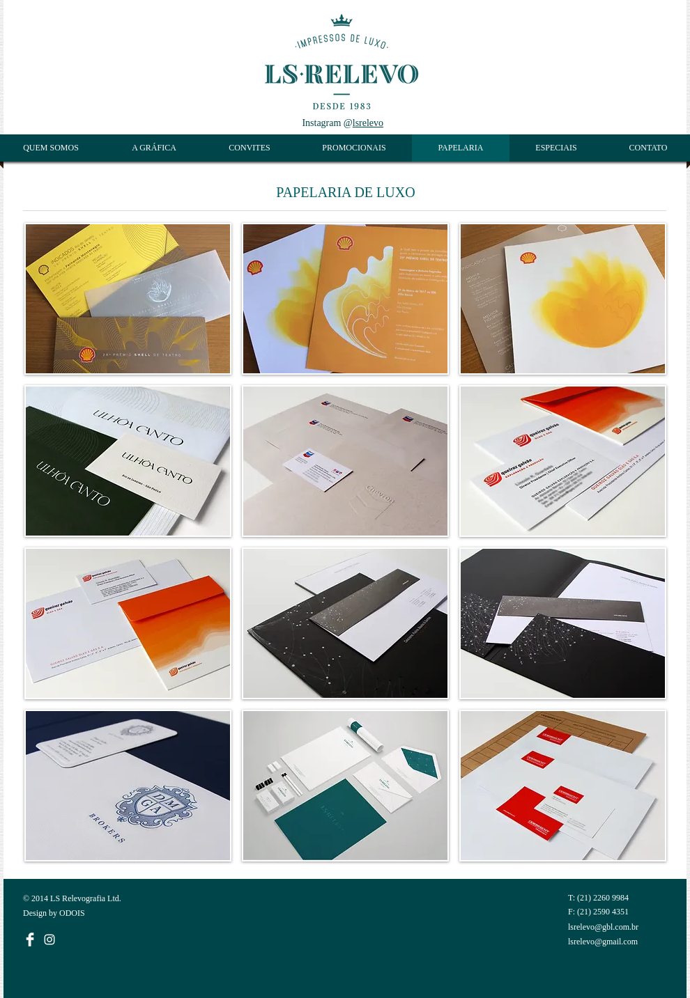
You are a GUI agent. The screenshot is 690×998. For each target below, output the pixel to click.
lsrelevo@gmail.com (603, 941)
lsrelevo (368, 123)
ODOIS (72, 913)
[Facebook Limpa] (30, 939)
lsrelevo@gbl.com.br (603, 927)
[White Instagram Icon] (49, 939)
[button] (127, 299)
